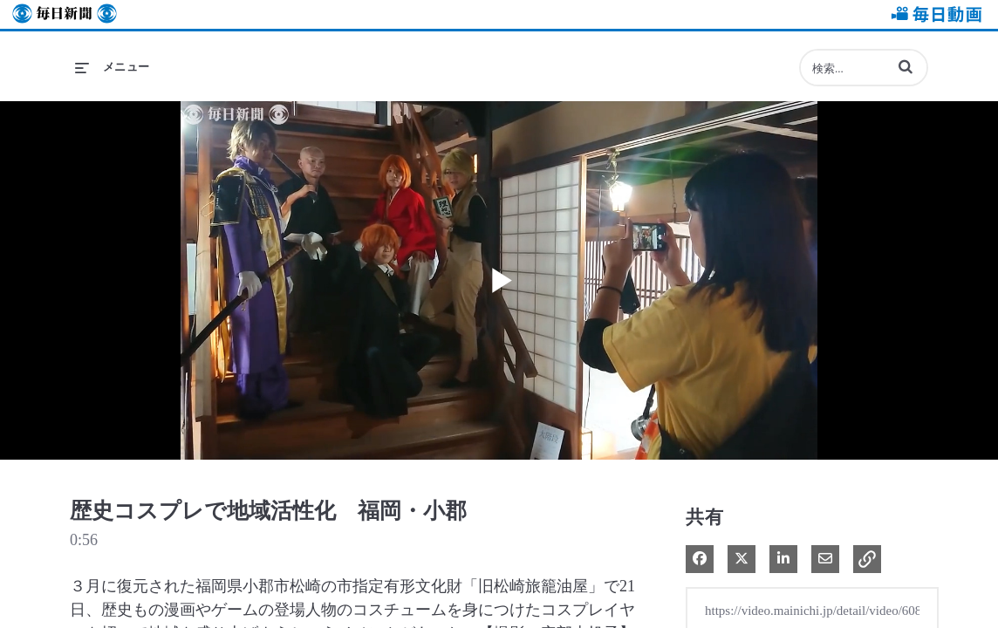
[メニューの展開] (112, 67)
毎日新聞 (64, 14)
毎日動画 (933, 14)
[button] (905, 66)
